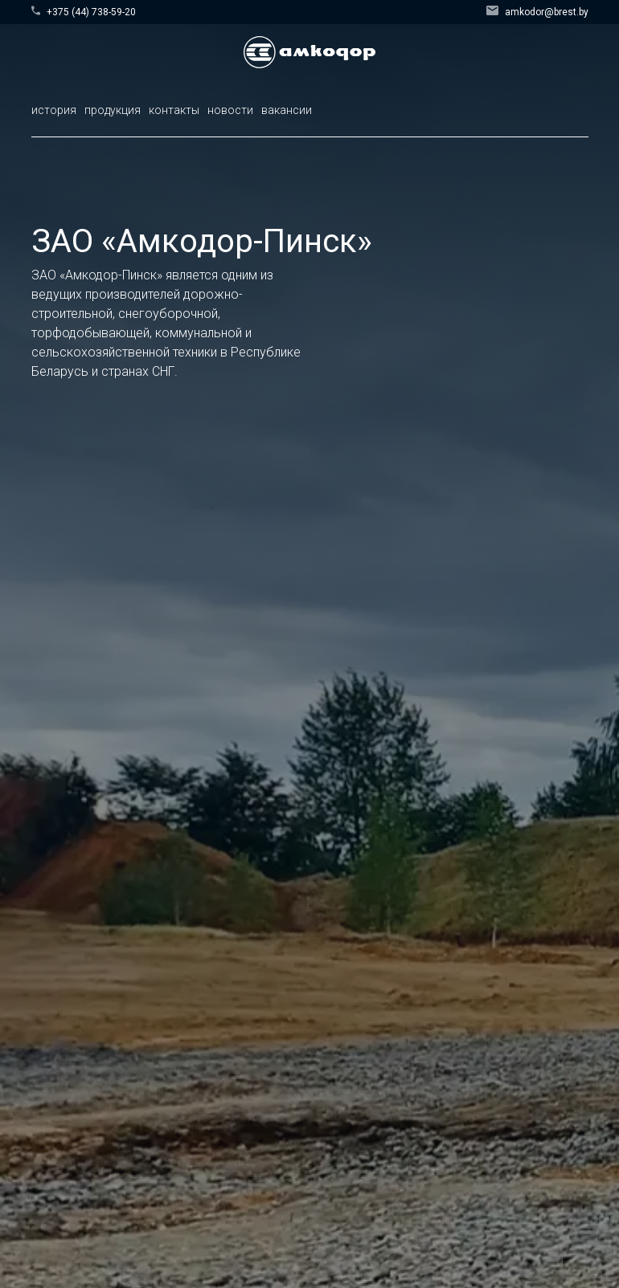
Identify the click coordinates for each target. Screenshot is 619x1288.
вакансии (286, 110)
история (53, 110)
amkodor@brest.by (537, 12)
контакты (174, 110)
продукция (112, 110)
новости (230, 110)
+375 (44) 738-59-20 (83, 12)
